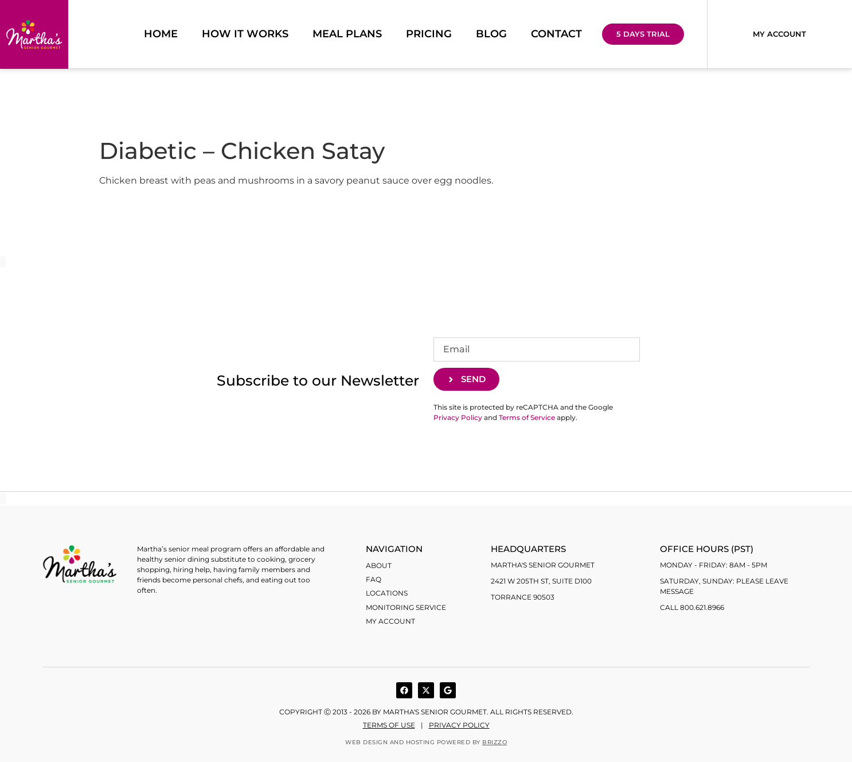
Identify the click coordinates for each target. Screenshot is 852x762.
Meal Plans (347, 34)
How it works (245, 34)
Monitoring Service (406, 606)
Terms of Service (527, 418)
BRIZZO (494, 742)
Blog (491, 34)
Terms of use (389, 725)
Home (161, 34)
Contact (556, 34)
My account (390, 620)
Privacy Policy (457, 418)
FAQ (373, 579)
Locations (387, 593)
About (379, 565)
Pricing (429, 34)
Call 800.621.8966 (692, 607)
